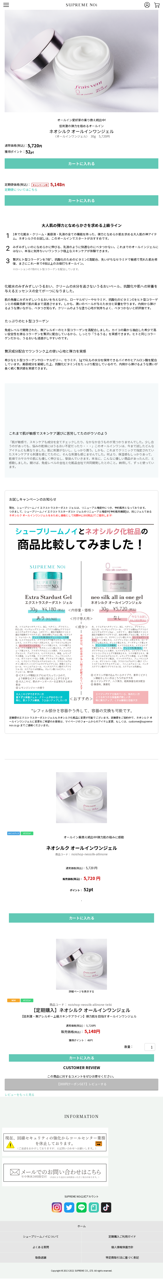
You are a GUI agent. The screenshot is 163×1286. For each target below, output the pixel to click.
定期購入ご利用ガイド (122, 1236)
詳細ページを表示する (81, 991)
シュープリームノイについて (41, 1236)
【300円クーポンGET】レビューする (82, 1084)
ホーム (81, 1226)
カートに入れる (81, 163)
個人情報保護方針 (122, 1247)
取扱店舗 (40, 1257)
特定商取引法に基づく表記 (122, 1257)
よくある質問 (40, 1247)
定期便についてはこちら (21, 190)
